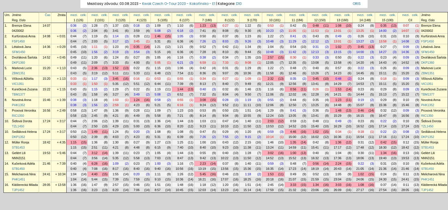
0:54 (293, 46)
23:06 (315, 190)
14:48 (337, 105)
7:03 (158, 158)
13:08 (315, 62)
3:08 (203, 100)
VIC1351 (18, 83)
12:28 (315, 94)
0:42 (293, 25)
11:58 (270, 73)
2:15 (248, 142)
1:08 (338, 25)
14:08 (47, 36)
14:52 (47, 57)
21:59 (315, 179)
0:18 (137, 25)
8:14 (203, 115)
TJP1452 (18, 190)
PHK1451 (18, 179)
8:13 (203, 83)
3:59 (137, 30)
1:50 (95, 83)
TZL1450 (18, 126)
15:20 (47, 68)
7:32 (203, 94)
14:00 (383, 30)
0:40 (316, 68)
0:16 (137, 78)
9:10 (158, 179)
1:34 (248, 46)
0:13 (406, 153)
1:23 (203, 25)
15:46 (47, 100)
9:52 (226, 105)
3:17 (116, 41)
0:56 (293, 89)
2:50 (95, 126)
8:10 (226, 52)
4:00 (137, 62)
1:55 (116, 174)
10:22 (225, 158)
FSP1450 (18, 41)
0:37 (226, 36)
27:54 (383, 190)
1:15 (158, 68)
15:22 (47, 89)
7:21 (180, 115)
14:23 (337, 73)
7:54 (180, 73)
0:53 (271, 25)
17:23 (292, 168)
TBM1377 (18, 94)
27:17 (360, 190)
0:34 (226, 57)
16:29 (337, 126)
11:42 (292, 52)
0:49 (338, 36)
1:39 (116, 121)
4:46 (293, 131)
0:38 (203, 57)
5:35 (116, 83)
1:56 (95, 52)
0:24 (361, 25)
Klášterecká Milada (25, 184)
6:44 (158, 83)
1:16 (180, 57)
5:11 (116, 73)
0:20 (137, 131)
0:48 (316, 25)
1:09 (158, 25)
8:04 (226, 94)
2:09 (95, 62)
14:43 (383, 62)
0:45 (73, 46)
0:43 (316, 36)
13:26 (315, 73)
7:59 (137, 179)
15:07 (360, 105)
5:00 (137, 126)
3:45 (137, 41)
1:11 (95, 46)
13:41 (315, 83)
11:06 (270, 94)
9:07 (226, 73)
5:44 (95, 179)
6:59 (203, 62)
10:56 (180, 168)
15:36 (383, 105)
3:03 (338, 184)
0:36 (73, 25)
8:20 (180, 126)
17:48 (360, 147)
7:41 (203, 30)
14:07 (47, 25)
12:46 (292, 73)
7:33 (226, 62)
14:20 (360, 62)
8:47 (180, 158)
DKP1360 (18, 62)
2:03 (95, 41)
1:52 (116, 68)
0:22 (361, 57)
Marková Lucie (22, 68)
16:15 (360, 115)
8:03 (226, 41)
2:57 (271, 57)
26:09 (337, 190)
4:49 (137, 115)
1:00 (203, 142)
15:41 (315, 147)
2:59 (116, 105)
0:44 (73, 36)
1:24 (116, 57)
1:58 (95, 94)
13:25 (360, 30)
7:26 (203, 41)
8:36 (203, 73)
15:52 (292, 158)
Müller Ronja (20, 142)
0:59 (293, 121)
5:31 (158, 41)
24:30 (383, 179)
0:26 (361, 36)
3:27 (116, 94)
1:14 (116, 36)
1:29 (248, 68)
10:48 (270, 41)
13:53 (270, 126)
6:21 (180, 62)
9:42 (203, 158)
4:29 (116, 126)
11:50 (247, 126)
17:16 (383, 137)
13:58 (383, 41)
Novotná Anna (21, 100)
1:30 (116, 142)
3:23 (95, 190)
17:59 (270, 190)
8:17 (116, 168)
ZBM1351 (18, 73)
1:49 (95, 131)
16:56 (47, 110)
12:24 (270, 115)
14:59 (292, 147)
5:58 (158, 115)
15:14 (247, 190)
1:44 (180, 89)
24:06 (360, 179)
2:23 (203, 163)
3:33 (116, 62)
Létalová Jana (21, 46)
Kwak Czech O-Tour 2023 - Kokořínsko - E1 (178, 3)
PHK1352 (18, 105)
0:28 (137, 36)
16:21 (202, 179)
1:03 (116, 100)
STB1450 (18, 168)
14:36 (47, 46)
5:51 (137, 83)
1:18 (95, 100)
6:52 (180, 94)
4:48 (137, 147)
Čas (47, 15)
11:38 (247, 147)
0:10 (406, 36)
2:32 (271, 78)
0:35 (384, 25)
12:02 (292, 94)
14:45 (360, 73)
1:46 (158, 36)
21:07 (292, 179)
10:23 (270, 30)
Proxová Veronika (24, 110)
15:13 (383, 94)
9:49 (248, 83)
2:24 (338, 163)
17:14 (383, 126)
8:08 (226, 30)
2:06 (95, 121)
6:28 (95, 163)
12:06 (270, 105)
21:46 (47, 163)
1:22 (248, 25)
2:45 (95, 115)
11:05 (292, 30)
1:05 (180, 36)
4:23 (137, 105)
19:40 (383, 158)
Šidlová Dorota (22, 121)
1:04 (271, 46)
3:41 (116, 30)
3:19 (116, 52)
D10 (239, 3)
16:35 (270, 168)
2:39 (95, 137)
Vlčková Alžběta (23, 78)
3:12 (95, 153)
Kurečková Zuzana (25, 89)
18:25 (247, 179)
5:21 (158, 105)
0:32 (226, 89)
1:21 (158, 46)
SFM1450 (18, 52)
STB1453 (18, 147)
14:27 (383, 52)
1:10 (180, 25)
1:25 (180, 142)
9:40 (158, 168)
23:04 (337, 179)
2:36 (95, 68)
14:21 (337, 94)
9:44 (248, 52)
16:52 (360, 126)
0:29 (384, 89)
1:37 (116, 25)
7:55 (226, 137)
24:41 (47, 174)
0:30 (293, 57)
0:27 (226, 25)
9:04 (226, 115)
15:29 (337, 115)
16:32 (315, 158)
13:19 (202, 168)
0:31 (384, 36)
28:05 (47, 184)
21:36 (383, 168)
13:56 (225, 168)
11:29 (292, 41)
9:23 (203, 126)
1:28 (95, 25)
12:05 (270, 62)
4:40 (95, 174)
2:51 (95, 147)
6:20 (116, 190)
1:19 (95, 36)
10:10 (225, 126)
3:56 (95, 158)
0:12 (406, 142)
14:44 (360, 94)
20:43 (337, 168)
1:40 (248, 121)
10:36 (247, 73)
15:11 (383, 73)
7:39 (180, 83)
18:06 (360, 158)
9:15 (248, 137)
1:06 (180, 68)
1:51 (248, 110)
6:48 (158, 73)
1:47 (95, 110)
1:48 (338, 110)
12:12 (315, 41)
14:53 (360, 83)
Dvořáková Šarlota (24, 57)
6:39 (180, 137)
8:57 (158, 190)
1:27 (158, 142)
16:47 (383, 115)
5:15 (158, 52)
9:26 (248, 41)
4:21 (116, 115)
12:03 (202, 190)
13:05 (292, 115)
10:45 (180, 190)
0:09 (406, 46)
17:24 (47, 121)
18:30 (383, 147)
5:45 (203, 174)
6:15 (158, 147)
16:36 (337, 137)
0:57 (338, 68)
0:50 (203, 36)
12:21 (270, 83)
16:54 (360, 137)
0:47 (226, 121)
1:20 (95, 57)
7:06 (137, 190)
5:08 (158, 30)
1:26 (180, 174)
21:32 (292, 190)
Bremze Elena (21, 25)
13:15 (337, 52)
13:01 (337, 30)
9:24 (203, 105)
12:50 (292, 105)
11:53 (315, 30)
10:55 (247, 115)
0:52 (203, 46)
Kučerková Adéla (23, 163)
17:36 (337, 158)
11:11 (247, 105)
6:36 (180, 41)
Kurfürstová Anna (24, 36)
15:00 (292, 137)
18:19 (315, 168)
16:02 (315, 137)
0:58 (158, 100)
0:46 (361, 110)
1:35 (248, 57)
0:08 (406, 131)
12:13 (315, 52)
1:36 (116, 110)
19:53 (47, 153)
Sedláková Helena (24, 131)
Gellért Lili (25, 153)
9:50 (248, 94)
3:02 (271, 153)
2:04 (95, 30)
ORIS (357, 3)
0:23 (384, 57)
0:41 (293, 36)
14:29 (337, 83)
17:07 (225, 179)
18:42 (47, 142)
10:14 (270, 137)
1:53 (338, 89)
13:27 (360, 41)
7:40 (180, 147)
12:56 (292, 83)
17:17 (337, 147)
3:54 (137, 52)
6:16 (180, 105)
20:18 (270, 179)
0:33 (316, 57)
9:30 (248, 30)
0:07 (406, 25)
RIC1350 (18, 115)
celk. (83, 15)
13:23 (225, 190)
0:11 (406, 174)
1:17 (95, 78)
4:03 (116, 137)
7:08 (95, 168)
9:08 (248, 62)
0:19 (361, 100)
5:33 (137, 73)
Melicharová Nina (24, 174)
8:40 (226, 83)
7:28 (203, 52)
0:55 (180, 78)
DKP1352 (18, 137)
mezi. (74, 15)
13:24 (270, 147)
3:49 (137, 94)
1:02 (338, 46)
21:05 (360, 168)
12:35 (292, 62)
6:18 (180, 30)
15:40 (315, 126)
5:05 (158, 62)
